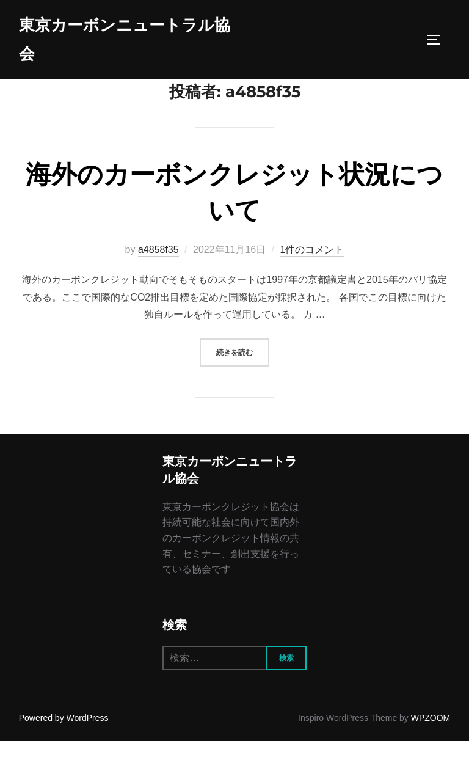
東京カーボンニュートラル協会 (124, 39)
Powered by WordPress (64, 748)
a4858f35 (158, 280)
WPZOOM (431, 748)
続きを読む (242, 381)
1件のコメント (312, 280)
